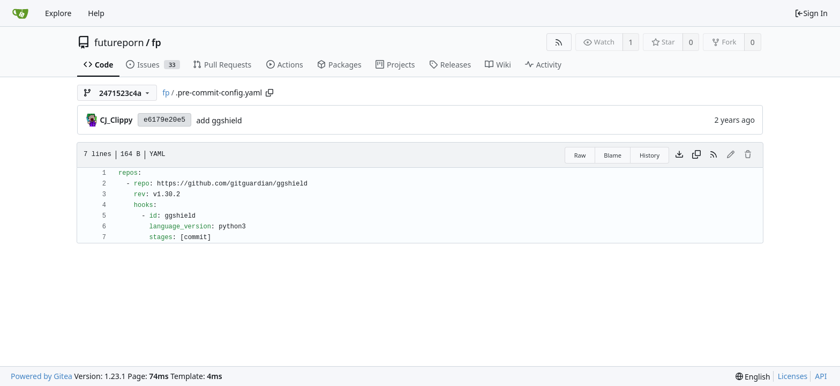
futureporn (119, 42)
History (649, 155)
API (821, 376)
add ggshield (219, 120)
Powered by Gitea (41, 376)
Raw (580, 155)
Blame (612, 155)
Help (96, 13)
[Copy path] (269, 92)
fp (156, 42)
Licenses (793, 376)
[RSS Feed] (559, 42)
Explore (58, 13)
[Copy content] (696, 155)
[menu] (753, 377)
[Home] (20, 13)
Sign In (811, 13)
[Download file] (679, 155)
